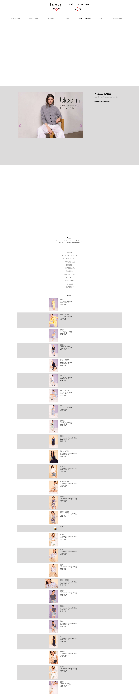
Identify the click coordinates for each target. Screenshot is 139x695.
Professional (116, 18)
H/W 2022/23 (69, 274)
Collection (15, 18)
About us (51, 18)
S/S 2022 (69, 277)
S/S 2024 (69, 265)
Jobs (101, 18)
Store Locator (34, 18)
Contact (67, 18)
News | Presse (85, 18)
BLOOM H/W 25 (69, 259)
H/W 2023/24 (69, 268)
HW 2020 (69, 287)
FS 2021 (69, 284)
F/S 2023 (69, 271)
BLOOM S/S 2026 (69, 255)
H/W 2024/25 (69, 262)
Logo (69, 252)
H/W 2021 (69, 281)
